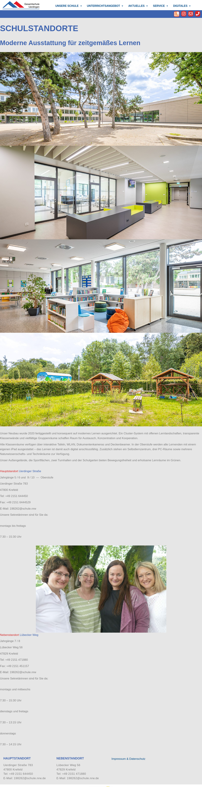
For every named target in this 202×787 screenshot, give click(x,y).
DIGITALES (182, 5)
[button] (68, 6)
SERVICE (160, 5)
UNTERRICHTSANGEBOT (105, 5)
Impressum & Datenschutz (128, 758)
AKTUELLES (138, 5)
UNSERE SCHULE (68, 5)
